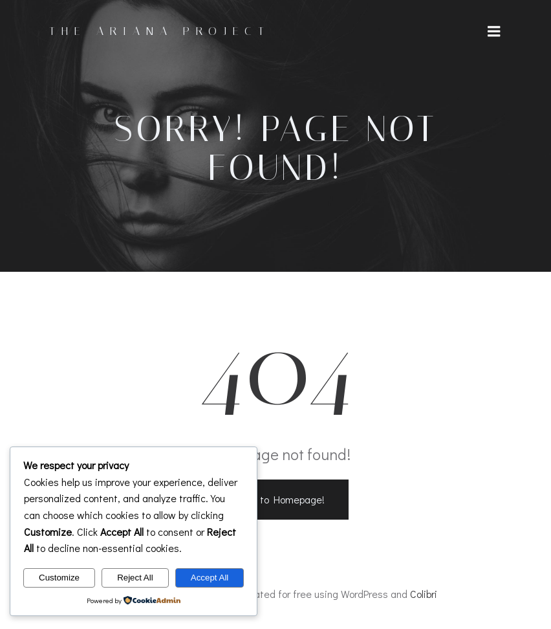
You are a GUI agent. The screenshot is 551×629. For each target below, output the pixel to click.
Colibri (423, 594)
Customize (59, 577)
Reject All (135, 577)
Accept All (210, 577)
